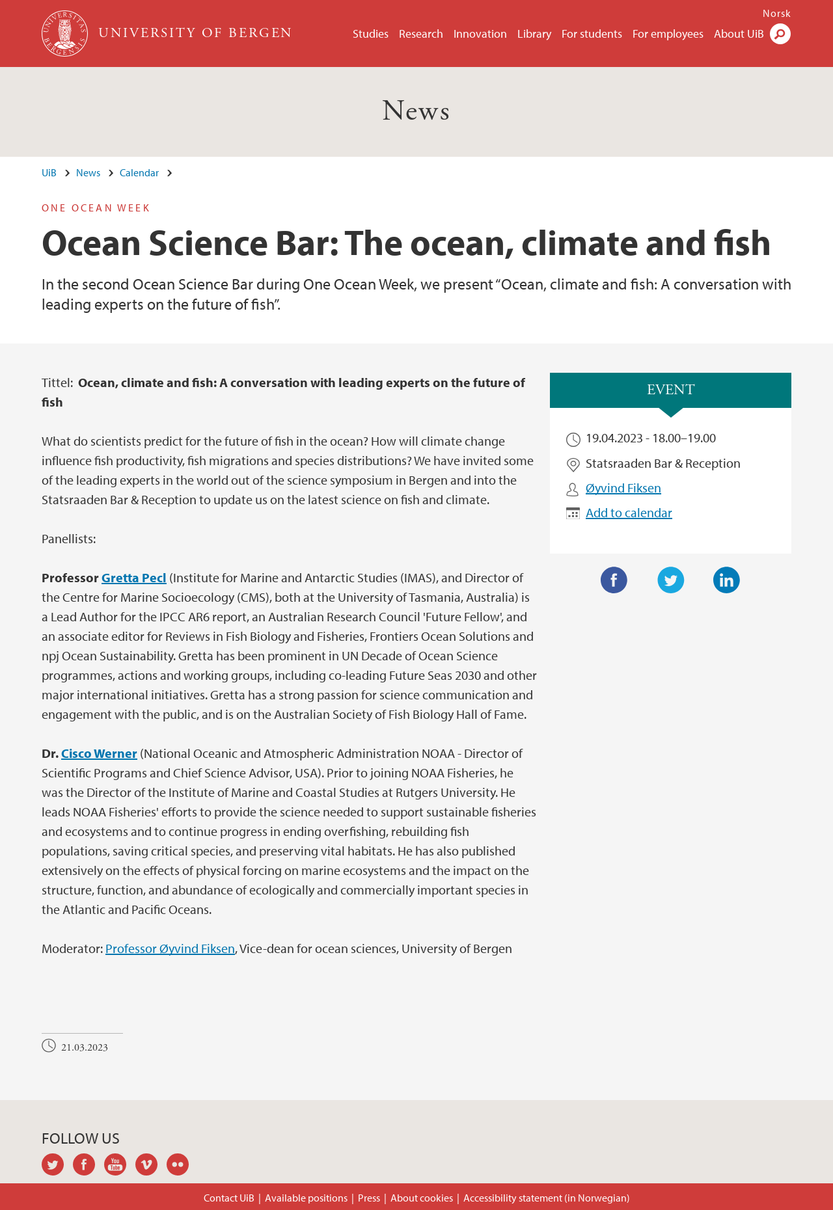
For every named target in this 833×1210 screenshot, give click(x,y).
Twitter (671, 580)
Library (534, 33)
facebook (88, 1166)
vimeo (151, 1166)
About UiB (739, 33)
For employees (668, 33)
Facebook (614, 580)
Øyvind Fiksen (623, 487)
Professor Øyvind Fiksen (170, 948)
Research (421, 33)
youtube (119, 1166)
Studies (371, 33)
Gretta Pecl (134, 577)
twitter (57, 1166)
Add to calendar (629, 512)
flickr (182, 1166)
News (417, 111)
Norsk (777, 13)
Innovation (480, 33)
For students (592, 33)
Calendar (139, 172)
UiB (49, 172)
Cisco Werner (99, 753)
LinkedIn (727, 580)
